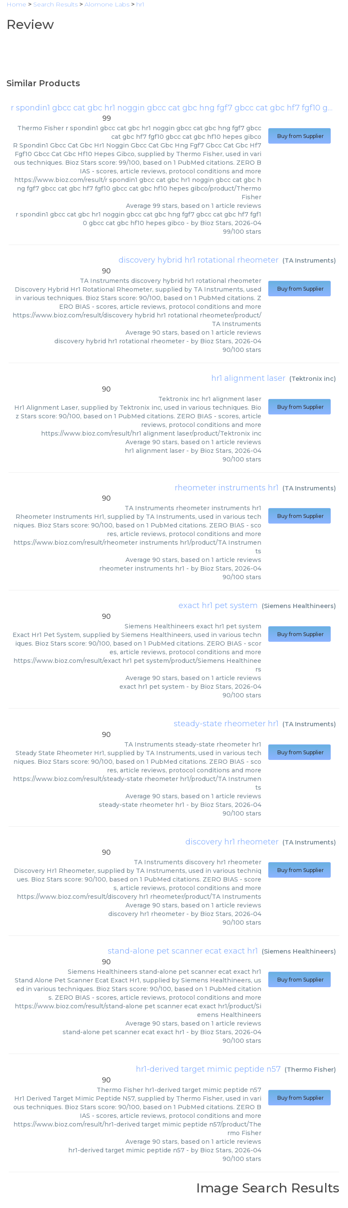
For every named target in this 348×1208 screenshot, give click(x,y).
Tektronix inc (313, 379)
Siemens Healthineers (299, 606)
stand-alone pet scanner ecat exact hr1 (183, 951)
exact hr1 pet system (218, 605)
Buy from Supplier (299, 136)
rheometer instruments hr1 (227, 488)
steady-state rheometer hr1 (226, 723)
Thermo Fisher (310, 1069)
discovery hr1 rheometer (232, 842)
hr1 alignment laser (248, 378)
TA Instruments (309, 260)
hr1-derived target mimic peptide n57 (208, 1069)
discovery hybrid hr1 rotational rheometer (199, 260)
